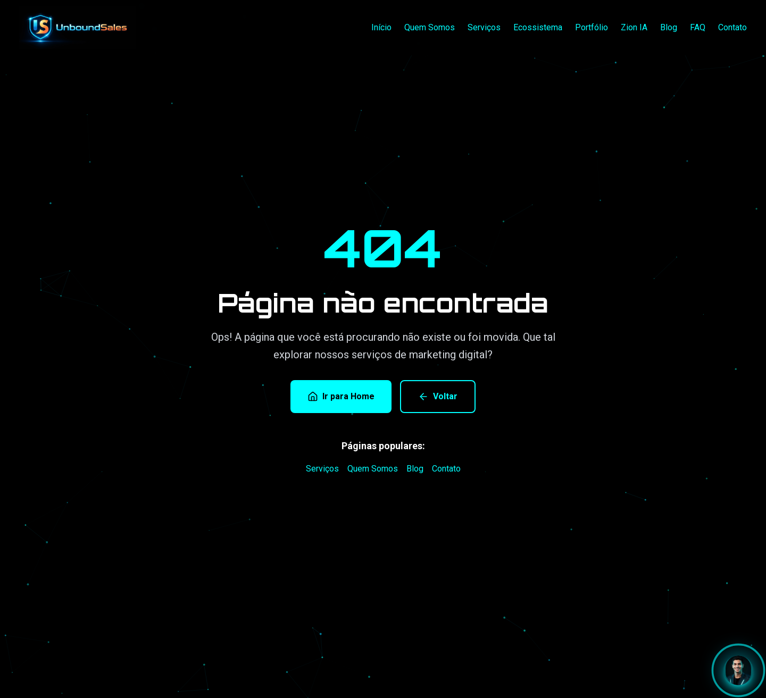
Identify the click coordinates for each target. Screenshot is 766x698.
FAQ (697, 27)
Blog (668, 27)
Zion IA (634, 27)
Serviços (484, 27)
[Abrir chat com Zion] (738, 670)
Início (381, 27)
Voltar (437, 396)
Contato (732, 27)
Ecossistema (537, 27)
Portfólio (591, 27)
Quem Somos (429, 27)
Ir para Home (340, 396)
